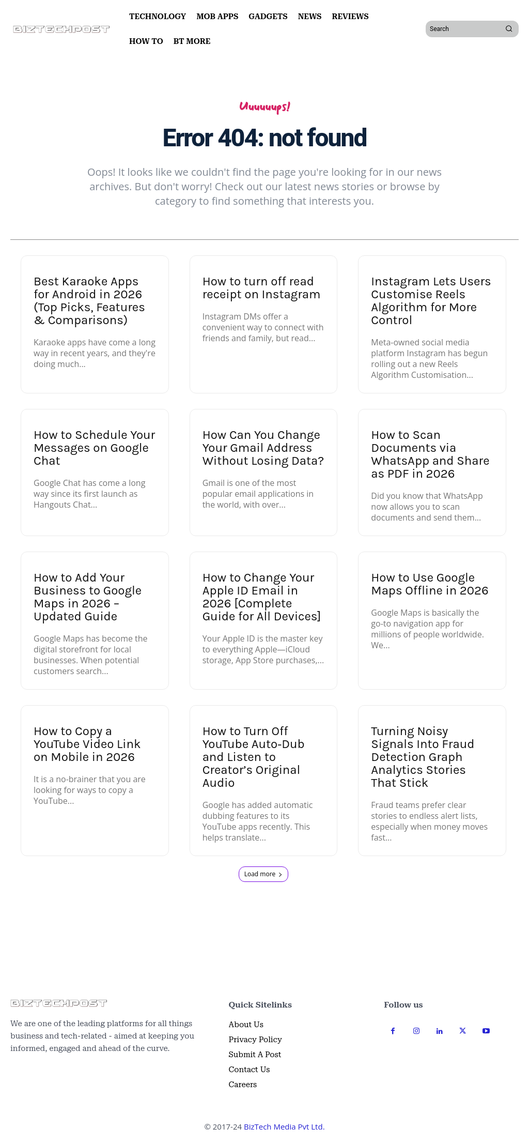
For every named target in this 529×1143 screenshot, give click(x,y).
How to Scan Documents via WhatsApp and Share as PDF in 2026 (430, 454)
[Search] (509, 29)
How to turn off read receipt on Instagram (262, 287)
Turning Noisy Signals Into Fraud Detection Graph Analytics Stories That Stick (422, 757)
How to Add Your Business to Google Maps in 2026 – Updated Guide (88, 596)
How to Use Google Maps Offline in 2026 (429, 584)
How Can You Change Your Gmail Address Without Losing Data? (263, 448)
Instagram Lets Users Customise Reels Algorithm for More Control (431, 300)
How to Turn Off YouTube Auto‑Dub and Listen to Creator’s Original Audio (254, 757)
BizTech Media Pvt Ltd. (284, 1126)
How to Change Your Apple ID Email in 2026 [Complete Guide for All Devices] (262, 596)
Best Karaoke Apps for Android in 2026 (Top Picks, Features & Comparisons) (89, 300)
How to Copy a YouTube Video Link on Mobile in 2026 (87, 744)
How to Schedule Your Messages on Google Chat (94, 448)
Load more (263, 874)
